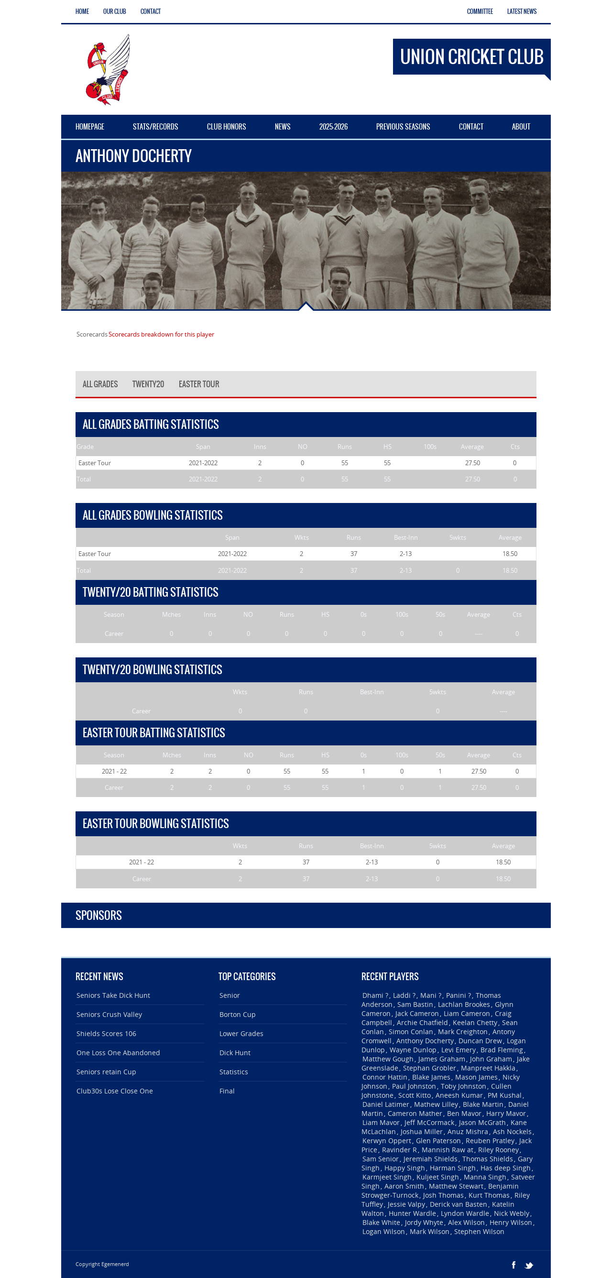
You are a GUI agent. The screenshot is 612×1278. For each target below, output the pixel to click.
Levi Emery (458, 1049)
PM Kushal (505, 1095)
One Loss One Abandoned (118, 1052)
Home (82, 11)
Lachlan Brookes (464, 1004)
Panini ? (458, 995)
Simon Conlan (411, 1031)
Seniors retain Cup (106, 1071)
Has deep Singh (506, 1167)
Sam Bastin (415, 1004)
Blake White (381, 1222)
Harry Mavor (506, 1113)
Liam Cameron (467, 1013)
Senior (229, 995)
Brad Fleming (502, 1049)
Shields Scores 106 (106, 1033)
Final (227, 1090)
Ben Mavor (464, 1113)
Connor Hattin (384, 1076)
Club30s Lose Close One (114, 1090)
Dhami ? (375, 995)
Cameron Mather (415, 1113)
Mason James (476, 1076)
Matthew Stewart (456, 1186)
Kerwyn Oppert (386, 1140)
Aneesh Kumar (459, 1095)
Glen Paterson (438, 1140)
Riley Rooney (498, 1149)
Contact (151, 11)
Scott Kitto (414, 1095)
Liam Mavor (381, 1122)
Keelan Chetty (475, 1022)
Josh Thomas (443, 1195)
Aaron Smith (404, 1186)
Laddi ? (404, 995)
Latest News (521, 11)
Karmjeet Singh (387, 1176)
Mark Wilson (429, 1231)
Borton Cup (237, 1014)
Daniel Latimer (385, 1104)
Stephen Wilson (479, 1231)
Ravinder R (399, 1149)
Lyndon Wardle (465, 1213)
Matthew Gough (388, 1058)
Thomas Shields (487, 1158)
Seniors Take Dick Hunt (113, 995)
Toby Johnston (463, 1086)
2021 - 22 (114, 771)
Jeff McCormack (429, 1122)
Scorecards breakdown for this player (161, 334)
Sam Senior (380, 1158)
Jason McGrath (482, 1122)
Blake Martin (483, 1104)
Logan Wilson (383, 1231)
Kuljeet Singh (437, 1176)
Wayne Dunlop (413, 1049)
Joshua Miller (422, 1131)
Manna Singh (485, 1176)
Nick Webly (511, 1213)
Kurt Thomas (489, 1195)
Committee (480, 11)
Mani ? (430, 995)
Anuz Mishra (468, 1131)
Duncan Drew (480, 1040)
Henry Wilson (511, 1222)
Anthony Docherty (425, 1040)
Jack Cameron (417, 1013)
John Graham (491, 1058)
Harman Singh (453, 1167)
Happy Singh (404, 1167)
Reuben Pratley (490, 1140)
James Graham (441, 1058)
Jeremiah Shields (431, 1158)
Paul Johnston (414, 1086)
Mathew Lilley (436, 1104)
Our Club (114, 11)
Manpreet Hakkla (488, 1067)
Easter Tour (94, 463)
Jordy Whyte (424, 1222)
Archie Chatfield (422, 1022)
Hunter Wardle (412, 1213)
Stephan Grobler (429, 1067)
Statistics (233, 1071)
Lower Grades (241, 1033)
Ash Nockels (512, 1131)
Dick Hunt (235, 1052)
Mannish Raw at (447, 1149)
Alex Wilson (466, 1222)
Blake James (431, 1076)
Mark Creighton (463, 1031)
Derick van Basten (458, 1204)
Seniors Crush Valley (109, 1014)
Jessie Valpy (406, 1204)
